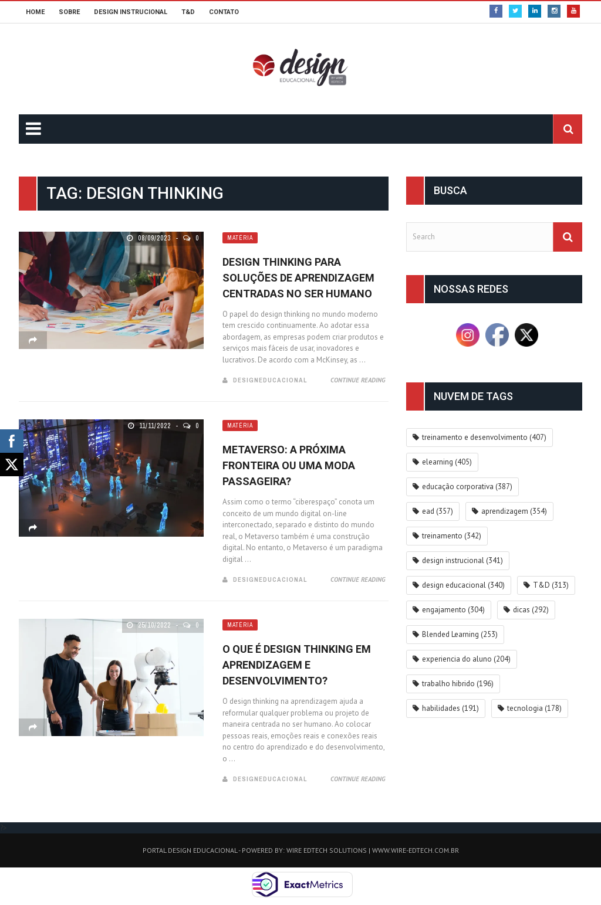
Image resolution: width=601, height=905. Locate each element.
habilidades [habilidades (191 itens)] (450, 708)
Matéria (240, 238)
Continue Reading (357, 380)
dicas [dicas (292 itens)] (531, 610)
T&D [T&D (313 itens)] (551, 585)
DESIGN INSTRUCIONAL (130, 12)
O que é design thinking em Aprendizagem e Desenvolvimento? (296, 665)
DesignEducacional (270, 380)
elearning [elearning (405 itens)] (447, 462)
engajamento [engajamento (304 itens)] (453, 610)
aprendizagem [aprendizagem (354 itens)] (514, 511)
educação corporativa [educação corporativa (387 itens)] (467, 487)
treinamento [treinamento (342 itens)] (451, 536)
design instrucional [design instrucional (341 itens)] (462, 560)
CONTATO (224, 12)
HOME (35, 12)
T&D (188, 12)
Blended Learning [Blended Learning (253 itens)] (460, 634)
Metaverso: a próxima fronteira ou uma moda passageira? (288, 465)
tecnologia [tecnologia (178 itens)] (534, 708)
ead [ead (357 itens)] (437, 511)
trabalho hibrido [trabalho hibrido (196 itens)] (458, 684)
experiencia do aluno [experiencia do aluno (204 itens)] (466, 659)
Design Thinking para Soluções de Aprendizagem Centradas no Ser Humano (298, 278)
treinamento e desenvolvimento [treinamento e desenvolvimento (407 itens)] (484, 437)
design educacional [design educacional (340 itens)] (463, 585)
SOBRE (69, 12)
